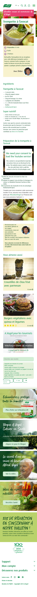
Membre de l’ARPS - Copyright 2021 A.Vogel (15, 584)
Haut (18, 380)
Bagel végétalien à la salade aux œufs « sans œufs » (18, 375)
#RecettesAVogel (15, 195)
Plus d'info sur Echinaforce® (17, 410)
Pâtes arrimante (8, 365)
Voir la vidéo (11, 474)
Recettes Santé (12, 503)
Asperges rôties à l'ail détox (11, 373)
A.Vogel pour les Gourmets (18, 350)
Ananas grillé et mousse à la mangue (14, 367)
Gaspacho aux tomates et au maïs (13, 363)
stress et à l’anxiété (17, 131)
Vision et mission (7, 580)
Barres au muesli (8, 376)
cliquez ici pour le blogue (16, 444)
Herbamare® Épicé (11, 107)
